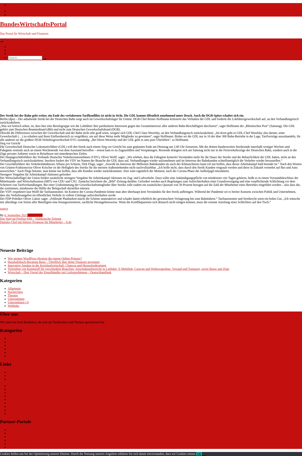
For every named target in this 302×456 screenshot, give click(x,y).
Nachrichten (15, 46)
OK (199, 454)
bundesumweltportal (20, 433)
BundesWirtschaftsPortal (33, 24)
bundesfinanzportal (19, 436)
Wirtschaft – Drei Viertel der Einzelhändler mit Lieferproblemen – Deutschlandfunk (59, 272)
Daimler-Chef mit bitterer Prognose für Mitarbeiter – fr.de (35, 222)
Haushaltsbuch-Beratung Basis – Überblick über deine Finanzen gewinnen (54, 262)
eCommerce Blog (18, 385)
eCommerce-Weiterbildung (24, 406)
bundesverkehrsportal (21, 429)
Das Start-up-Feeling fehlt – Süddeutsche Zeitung (30, 218)
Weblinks (13, 305)
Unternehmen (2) (18, 302)
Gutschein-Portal (18, 399)
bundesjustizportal (19, 440)
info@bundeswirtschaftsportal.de (28, 4)
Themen (13, 50)
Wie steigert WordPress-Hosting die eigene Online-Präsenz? (45, 258)
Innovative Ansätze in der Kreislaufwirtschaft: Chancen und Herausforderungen (57, 265)
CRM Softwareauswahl (22, 389)
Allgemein (14, 288)
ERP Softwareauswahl (21, 392)
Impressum (14, 413)
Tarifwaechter (16, 447)
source (4, 208)
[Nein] (204, 454)
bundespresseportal (19, 443)
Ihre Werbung (16, 53)
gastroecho (14, 403)
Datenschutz (15, 410)
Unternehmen (16, 299)
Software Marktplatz (20, 396)
